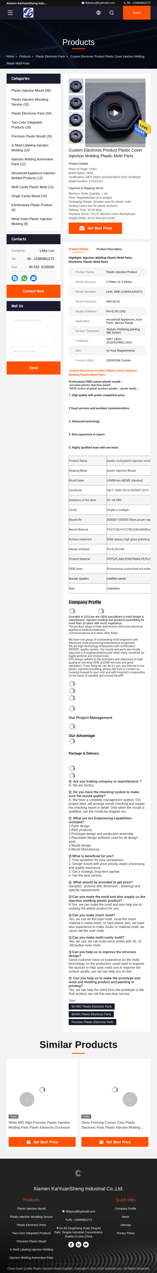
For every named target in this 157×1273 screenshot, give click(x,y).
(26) (26, 125)
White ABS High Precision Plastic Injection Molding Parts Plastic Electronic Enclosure (39, 1125)
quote (137, 12)
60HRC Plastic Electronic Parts (91, 1014)
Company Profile (125, 1208)
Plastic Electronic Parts (50, 56)
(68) (31, 90)
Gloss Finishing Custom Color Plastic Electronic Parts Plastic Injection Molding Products (110, 1125)
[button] (76, 142)
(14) (29, 148)
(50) (31, 113)
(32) (29, 102)
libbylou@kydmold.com (98, 2)
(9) (31, 207)
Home (10, 56)
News (125, 1216)
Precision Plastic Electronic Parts (92, 1022)
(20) (31, 136)
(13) (33, 175)
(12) (32, 161)
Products (24, 56)
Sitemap (125, 1225)
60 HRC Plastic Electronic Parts (92, 1006)
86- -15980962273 (136, 2)
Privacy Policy (126, 1233)
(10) (29, 196)
